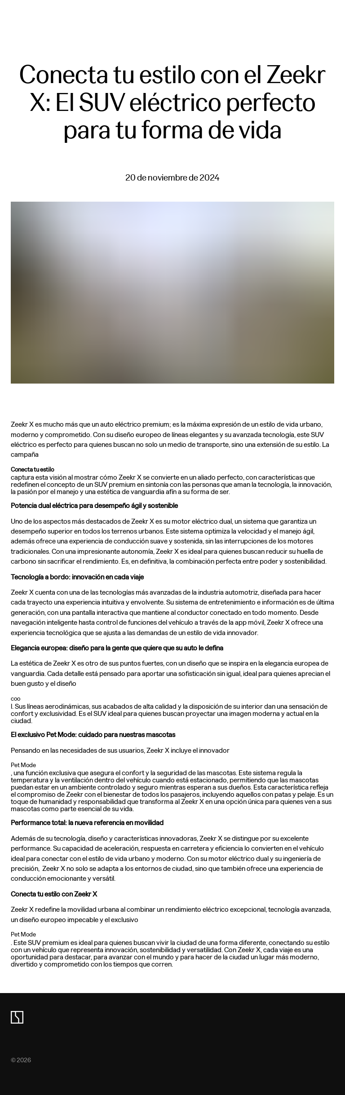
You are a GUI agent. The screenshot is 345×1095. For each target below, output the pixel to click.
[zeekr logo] (17, 1017)
